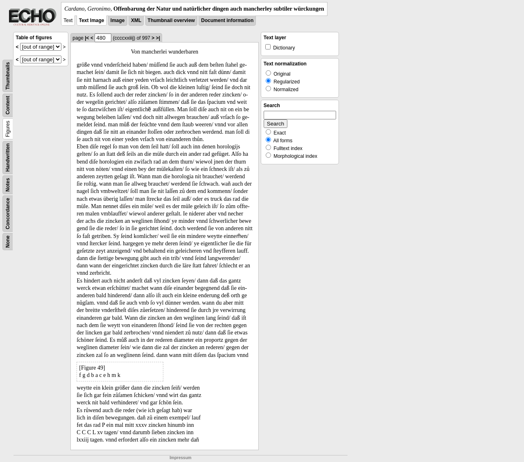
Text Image (91, 20)
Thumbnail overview (171, 20)
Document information (227, 20)
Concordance (8, 213)
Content (8, 105)
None (8, 241)
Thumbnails (8, 76)
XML (136, 20)
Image (118, 20)
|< (87, 38)
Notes (8, 184)
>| (158, 38)
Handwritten (8, 158)
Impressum (180, 457)
